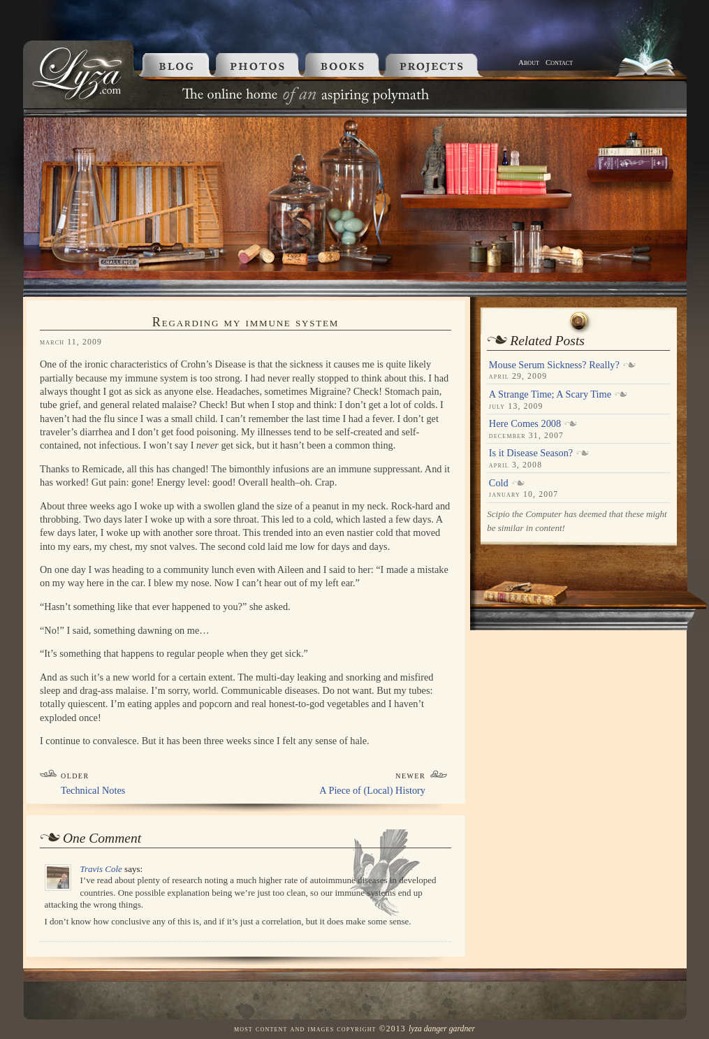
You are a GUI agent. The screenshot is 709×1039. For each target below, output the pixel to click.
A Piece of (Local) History (372, 790)
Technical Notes (93, 790)
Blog (173, 64)
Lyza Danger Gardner (442, 1028)
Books (345, 64)
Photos (259, 64)
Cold (499, 482)
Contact (559, 62)
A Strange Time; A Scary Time (550, 394)
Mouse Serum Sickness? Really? (554, 364)
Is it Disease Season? (531, 452)
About (528, 62)
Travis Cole (101, 869)
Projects (449, 64)
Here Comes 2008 (525, 423)
